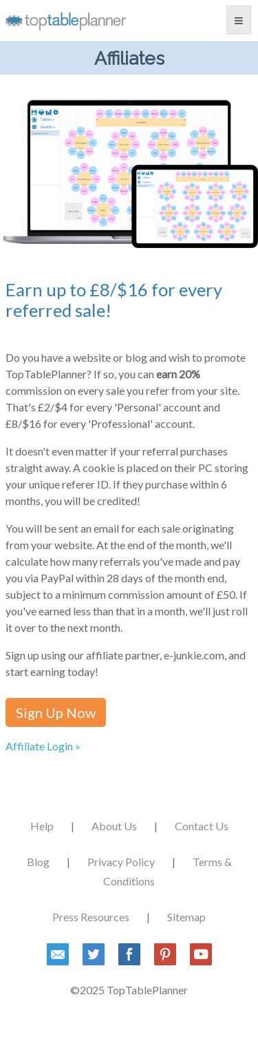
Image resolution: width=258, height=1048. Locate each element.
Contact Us (201, 825)
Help (42, 825)
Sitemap (186, 916)
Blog (38, 861)
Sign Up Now (56, 712)
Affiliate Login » (43, 745)
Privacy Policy (121, 861)
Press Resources (90, 916)
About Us (114, 825)
